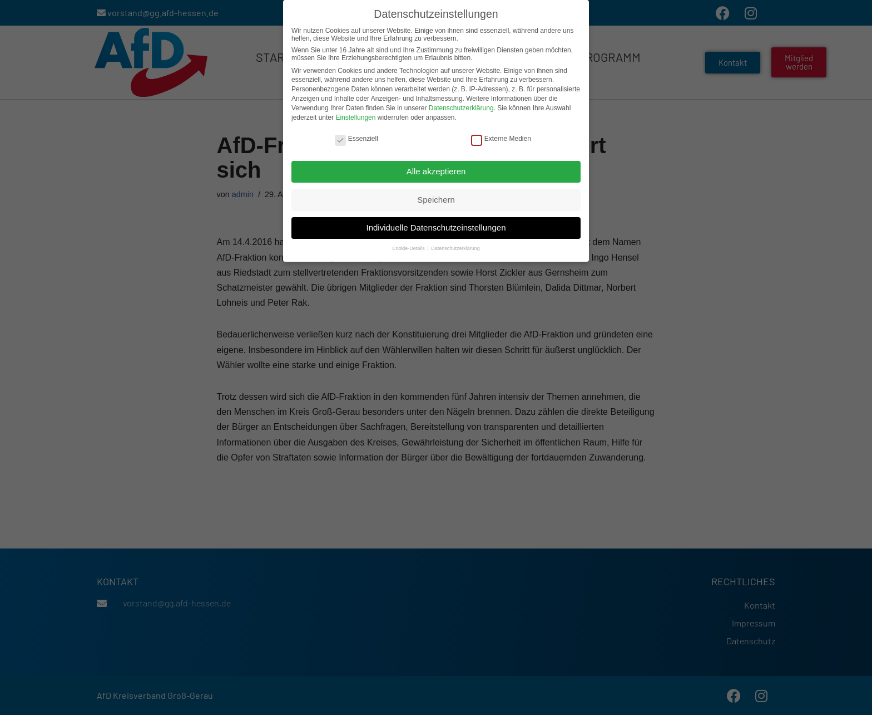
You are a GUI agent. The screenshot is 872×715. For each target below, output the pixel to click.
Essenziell (356, 138)
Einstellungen (355, 116)
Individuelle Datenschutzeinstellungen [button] (436, 227)
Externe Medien (501, 138)
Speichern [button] (436, 198)
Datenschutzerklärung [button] (455, 248)
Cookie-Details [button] (409, 248)
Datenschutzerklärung (461, 107)
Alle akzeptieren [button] (436, 170)
